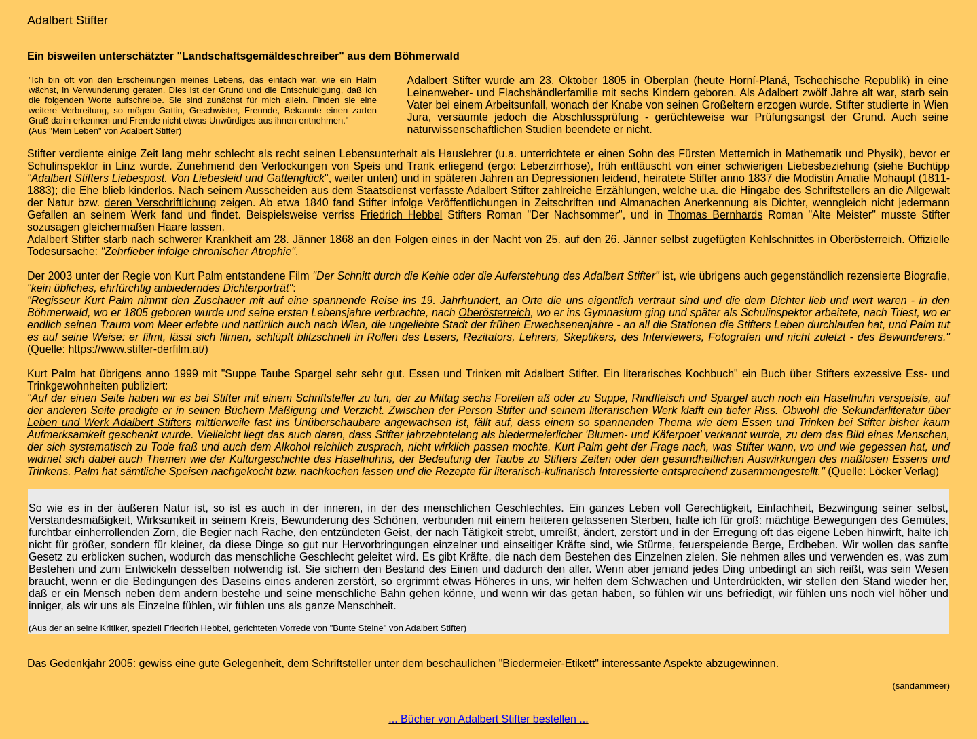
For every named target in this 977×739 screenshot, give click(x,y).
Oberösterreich (494, 312)
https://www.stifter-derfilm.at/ (136, 349)
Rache (277, 532)
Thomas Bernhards (715, 215)
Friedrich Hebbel (402, 215)
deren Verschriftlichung (161, 202)
